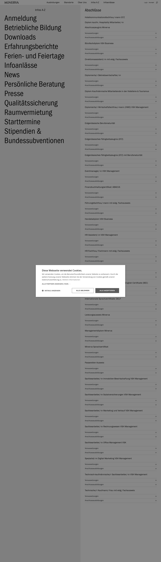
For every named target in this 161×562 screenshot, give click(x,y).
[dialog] (80, 281)
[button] (80, 284)
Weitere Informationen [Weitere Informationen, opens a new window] (71, 280)
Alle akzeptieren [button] (107, 290)
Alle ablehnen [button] (82, 290)
